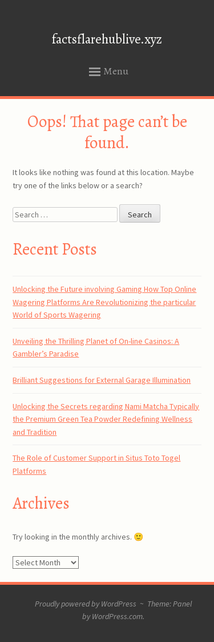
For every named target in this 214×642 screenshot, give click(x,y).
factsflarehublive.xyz (107, 39)
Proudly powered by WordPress (85, 604)
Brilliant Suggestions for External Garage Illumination (102, 380)
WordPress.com (117, 616)
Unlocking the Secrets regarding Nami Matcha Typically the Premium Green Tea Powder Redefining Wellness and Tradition (106, 419)
